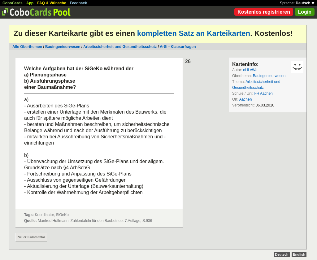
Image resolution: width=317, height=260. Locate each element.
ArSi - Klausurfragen (178, 47)
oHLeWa (250, 70)
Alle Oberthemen (27, 47)
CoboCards (12, 3)
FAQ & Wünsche (51, 3)
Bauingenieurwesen (62, 47)
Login (304, 12)
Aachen (245, 99)
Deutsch (305, 3)
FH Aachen (263, 93)
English (299, 254)
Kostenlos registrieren (263, 12)
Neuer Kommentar (31, 237)
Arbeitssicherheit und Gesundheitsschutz (120, 47)
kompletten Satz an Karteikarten (193, 33)
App (29, 3)
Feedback (78, 3)
